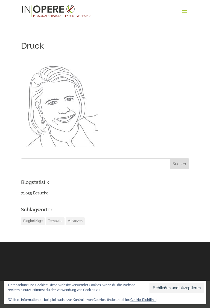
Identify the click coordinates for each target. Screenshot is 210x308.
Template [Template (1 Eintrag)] (55, 221)
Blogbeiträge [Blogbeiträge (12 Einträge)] (33, 221)
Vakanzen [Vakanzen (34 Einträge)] (75, 221)
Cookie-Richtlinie (143, 300)
